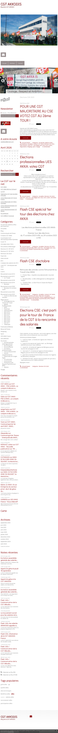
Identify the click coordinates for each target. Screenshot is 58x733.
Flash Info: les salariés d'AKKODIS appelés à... (9, 624)
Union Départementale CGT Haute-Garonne (9, 206)
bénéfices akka (5, 694)
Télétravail (7, 324)
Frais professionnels (10, 352)
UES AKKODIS (5, 338)
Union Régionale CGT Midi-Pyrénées (9, 202)
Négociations (4, 300)
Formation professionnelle (6, 349)
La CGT (3, 191)
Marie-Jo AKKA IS (7, 484)
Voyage (3, 369)
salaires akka (10, 697)
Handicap (7, 309)
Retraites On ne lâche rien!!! (9, 288)
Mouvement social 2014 (8, 274)
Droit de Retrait (8, 347)
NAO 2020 (7, 320)
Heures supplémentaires (7, 354)
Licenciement (8, 361)
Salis (2, 396)
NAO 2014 (7, 312)
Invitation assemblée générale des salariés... (9, 559)
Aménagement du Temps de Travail (8, 302)
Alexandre (4, 433)
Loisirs (3, 271)
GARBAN (4, 499)
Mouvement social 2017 (8, 276)
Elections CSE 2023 (6, 253)
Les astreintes (8, 359)
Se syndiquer (4, 213)
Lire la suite (25, 138)
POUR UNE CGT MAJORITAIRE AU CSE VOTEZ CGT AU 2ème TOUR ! (36, 113)
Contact (20, 63)
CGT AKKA (4, 187)
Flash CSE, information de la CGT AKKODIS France (9, 636)
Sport (2, 334)
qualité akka (5, 688)
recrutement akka (6, 700)
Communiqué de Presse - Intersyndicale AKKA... (10, 436)
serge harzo (5, 409)
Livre (2, 269)
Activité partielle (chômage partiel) (8, 343)
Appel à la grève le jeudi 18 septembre (9, 569)
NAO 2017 (7, 315)
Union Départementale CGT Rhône (9, 210)
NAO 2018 (7, 317)
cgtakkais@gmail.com (7, 142)
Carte (4, 510)
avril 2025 (4, 530)
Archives (12, 63)
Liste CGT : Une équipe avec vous (9, 266)
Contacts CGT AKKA (6, 235)
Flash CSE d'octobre (35, 260)
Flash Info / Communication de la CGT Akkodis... (9, 602)
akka (12, 694)
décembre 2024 (5, 537)
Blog (2, 231)
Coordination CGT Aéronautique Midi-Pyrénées (9, 238)
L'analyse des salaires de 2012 (9, 263)
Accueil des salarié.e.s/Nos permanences (8, 225)
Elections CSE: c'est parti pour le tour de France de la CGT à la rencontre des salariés (38, 317)
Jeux (2, 261)
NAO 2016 (7, 313)
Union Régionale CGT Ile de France (9, 198)
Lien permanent (25, 142)
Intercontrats (4, 258)
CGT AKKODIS (11, 4)
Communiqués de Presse (8, 233)
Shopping (3, 331)
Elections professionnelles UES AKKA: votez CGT (36, 162)
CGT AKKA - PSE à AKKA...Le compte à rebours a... (9, 386)
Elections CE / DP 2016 (7, 251)
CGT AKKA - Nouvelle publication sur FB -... (10, 446)
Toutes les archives (5, 546)
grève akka (4, 684)
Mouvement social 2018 (8, 280)
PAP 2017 (7, 323)
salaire (3, 697)
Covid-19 (3, 242)
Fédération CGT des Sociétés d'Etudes (9, 194)
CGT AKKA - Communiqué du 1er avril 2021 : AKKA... (8, 424)
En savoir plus (11, 731)
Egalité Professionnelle (6, 305)
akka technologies (6, 691)
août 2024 (4, 544)
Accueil (4, 63)
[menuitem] (4, 63)
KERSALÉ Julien (6, 444)
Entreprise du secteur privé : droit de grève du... (9, 488)
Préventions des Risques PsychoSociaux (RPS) (9, 364)
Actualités (4, 228)
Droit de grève (8, 345)
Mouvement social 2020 (8, 286)
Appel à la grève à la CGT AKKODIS (8, 580)
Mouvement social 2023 (8, 294)
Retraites (6, 284)
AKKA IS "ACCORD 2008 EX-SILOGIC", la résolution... (10, 459)
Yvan (2, 422)
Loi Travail (7, 278)
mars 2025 (4, 532)
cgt (9, 684)
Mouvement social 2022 (8, 292)
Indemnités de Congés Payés (9, 357)
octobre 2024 (5, 539)
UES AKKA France (6, 336)
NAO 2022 (7, 321)
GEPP (5, 307)
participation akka (6, 703)
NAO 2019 (7, 318)
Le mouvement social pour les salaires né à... (9, 614)
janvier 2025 (4, 534)
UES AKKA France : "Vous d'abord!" (9, 500)
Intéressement (8, 310)
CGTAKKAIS (5, 457)
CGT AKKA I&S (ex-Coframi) (9, 189)
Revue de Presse (5, 329)
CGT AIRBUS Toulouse (7, 216)
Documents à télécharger (8, 246)
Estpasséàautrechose (9, 470)
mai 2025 (3, 527)
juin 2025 (3, 525)
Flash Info (3, 256)
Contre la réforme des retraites (9, 296)
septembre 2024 (5, 541)
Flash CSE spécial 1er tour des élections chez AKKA (37, 214)
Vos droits (4, 341)
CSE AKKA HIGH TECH (7, 244)
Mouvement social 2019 (8, 282)
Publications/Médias (7, 327)
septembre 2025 (5, 522)
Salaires (6, 367)
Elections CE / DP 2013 (7, 249)
